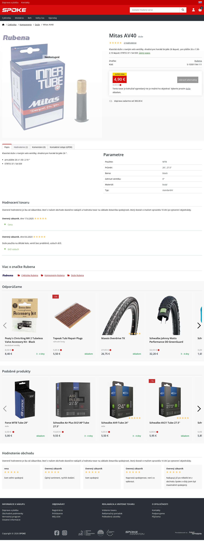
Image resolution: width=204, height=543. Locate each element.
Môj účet (56, 519)
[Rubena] (10, 278)
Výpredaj (52, 20)
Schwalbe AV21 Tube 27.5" (164, 425)
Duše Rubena (75, 278)
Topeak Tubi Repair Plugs (67, 341)
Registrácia (57, 513)
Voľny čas (40, 20)
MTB (164, 164)
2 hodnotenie (130, 45)
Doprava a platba (10, 2)
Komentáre (38, 150)
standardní (167, 193)
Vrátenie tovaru (109, 513)
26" (164, 170)
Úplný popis (144, 55)
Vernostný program (11, 519)
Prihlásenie (57, 516)
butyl (164, 187)
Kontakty (25, 2)
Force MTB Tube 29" (16, 425)
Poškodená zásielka (111, 519)
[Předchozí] (5, 328)
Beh (30, 20)
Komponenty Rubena (53, 278)
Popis (6, 150)
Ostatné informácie (11, 522)
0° (163, 181)
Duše (37, 27)
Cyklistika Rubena (28, 278)
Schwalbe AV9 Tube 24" (114, 425)
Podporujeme (158, 516)
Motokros (19, 20)
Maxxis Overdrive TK (113, 341)
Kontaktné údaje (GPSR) (61, 150)
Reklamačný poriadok (112, 516)
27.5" (169, 170)
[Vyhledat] (182, 11)
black (164, 176)
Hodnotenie (21, 150)
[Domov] (3, 27)
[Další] (199, 328)
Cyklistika (6, 20)
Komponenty (26, 27)
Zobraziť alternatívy (188, 82)
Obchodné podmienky (12, 516)
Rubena (198, 63)
